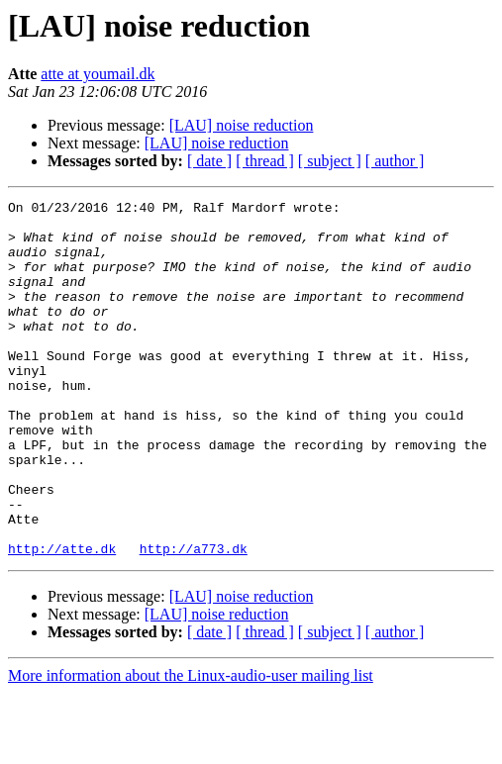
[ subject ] (329, 160)
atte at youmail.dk (97, 73)
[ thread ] (265, 160)
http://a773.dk (194, 619)
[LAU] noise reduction (241, 125)
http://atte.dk (62, 619)
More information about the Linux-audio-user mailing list (190, 746)
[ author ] (395, 160)
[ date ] (209, 160)
